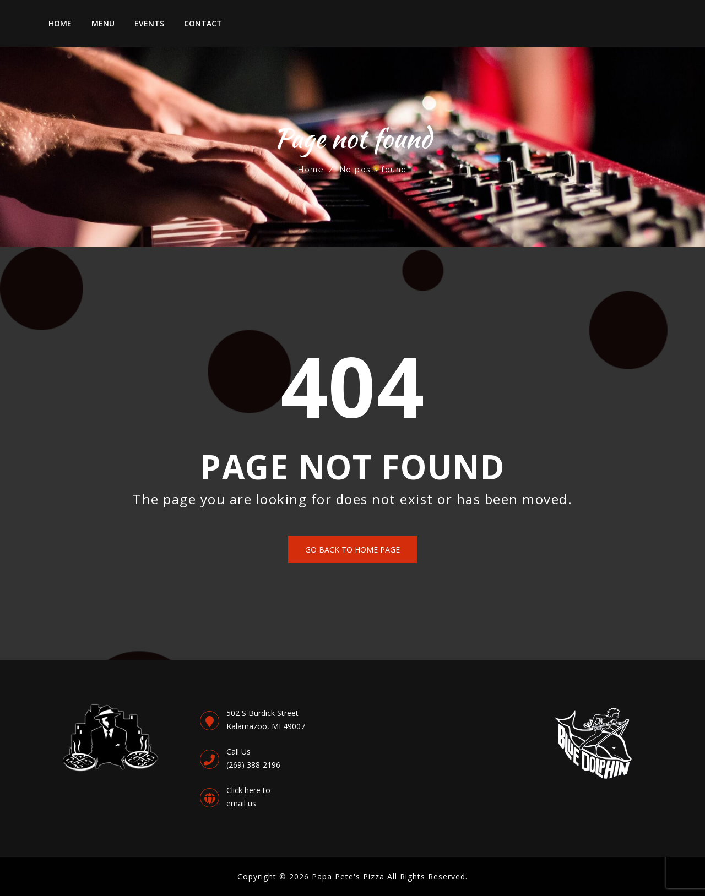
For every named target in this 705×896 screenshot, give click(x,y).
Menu (103, 23)
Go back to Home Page (352, 549)
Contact (203, 23)
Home (60, 23)
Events (149, 23)
